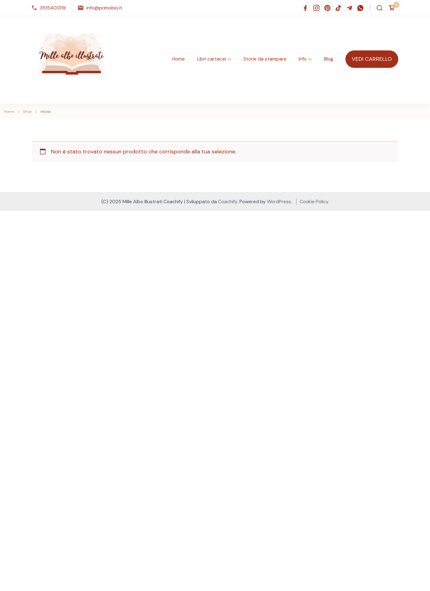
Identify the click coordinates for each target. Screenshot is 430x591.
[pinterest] (327, 8)
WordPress (279, 201)
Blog (328, 59)
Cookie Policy (314, 201)
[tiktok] (338, 8)
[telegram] (349, 8)
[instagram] (316, 8)
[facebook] (305, 8)
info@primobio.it (104, 8)
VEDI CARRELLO (372, 59)
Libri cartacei (211, 59)
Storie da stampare (264, 59)
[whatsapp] (360, 8)
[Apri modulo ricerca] (379, 8)
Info (303, 59)
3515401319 (53, 8)
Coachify (227, 201)
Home (178, 59)
